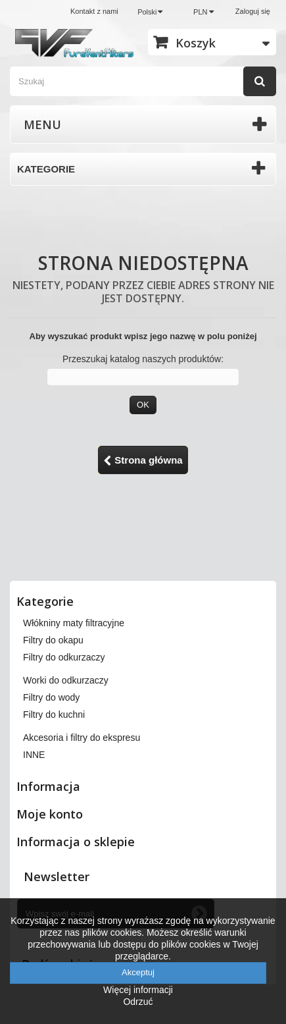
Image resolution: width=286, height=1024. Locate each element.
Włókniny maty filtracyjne (73, 623)
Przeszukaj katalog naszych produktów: (143, 359)
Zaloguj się (252, 11)
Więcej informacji (138, 989)
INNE (34, 754)
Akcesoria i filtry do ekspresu (81, 737)
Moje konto (49, 814)
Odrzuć (138, 1001)
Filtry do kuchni (54, 714)
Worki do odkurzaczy (65, 680)
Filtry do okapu (53, 640)
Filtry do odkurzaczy (64, 657)
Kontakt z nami (94, 11)
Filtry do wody (51, 697)
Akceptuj (138, 972)
